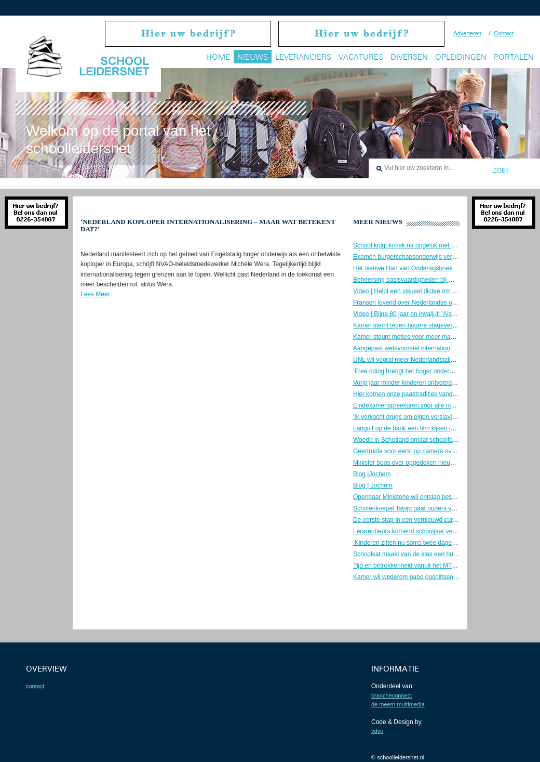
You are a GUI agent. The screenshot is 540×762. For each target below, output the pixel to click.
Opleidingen (461, 57)
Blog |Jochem (372, 474)
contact (35, 686)
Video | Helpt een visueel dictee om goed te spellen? (425, 291)
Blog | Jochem (373, 485)
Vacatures (361, 57)
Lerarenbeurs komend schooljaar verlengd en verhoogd (429, 531)
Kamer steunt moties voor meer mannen (408, 336)
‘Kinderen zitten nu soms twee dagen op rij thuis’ (420, 542)
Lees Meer (95, 294)
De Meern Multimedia (398, 704)
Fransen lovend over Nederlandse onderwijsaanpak (424, 302)
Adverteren (467, 33)
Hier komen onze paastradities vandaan (408, 394)
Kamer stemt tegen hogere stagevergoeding (414, 325)
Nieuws (252, 57)
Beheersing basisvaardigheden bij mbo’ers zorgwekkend (431, 279)
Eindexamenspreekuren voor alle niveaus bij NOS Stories (432, 405)
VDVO (377, 731)
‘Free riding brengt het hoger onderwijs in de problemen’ (430, 371)
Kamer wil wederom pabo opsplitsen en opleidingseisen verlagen (442, 577)
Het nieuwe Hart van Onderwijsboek (402, 268)
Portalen (514, 57)
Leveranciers (303, 57)
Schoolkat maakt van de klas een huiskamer (414, 554)
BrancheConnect (391, 695)
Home (218, 57)
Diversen (409, 57)
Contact (504, 33)
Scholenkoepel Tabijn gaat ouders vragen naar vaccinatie (432, 508)
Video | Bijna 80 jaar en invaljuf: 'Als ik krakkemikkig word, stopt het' (446, 314)
